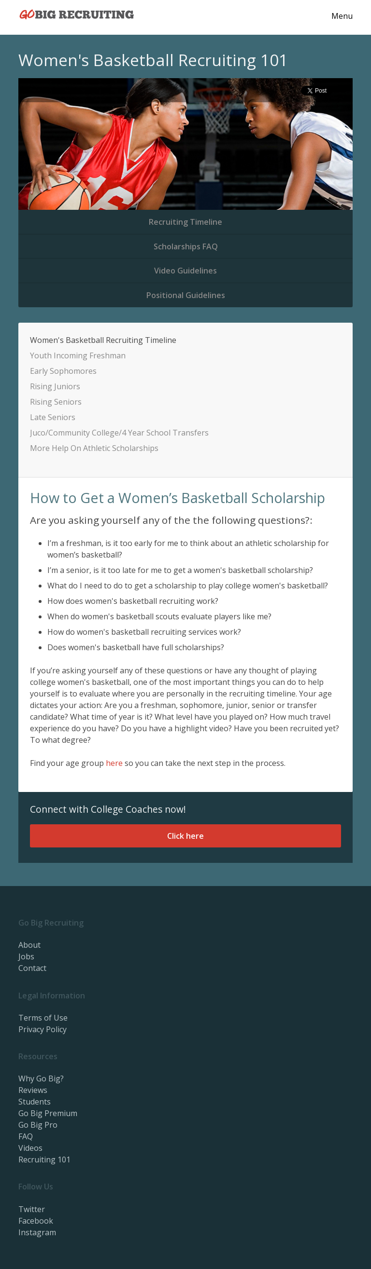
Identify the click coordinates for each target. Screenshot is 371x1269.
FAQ (25, 1136)
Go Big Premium (47, 1113)
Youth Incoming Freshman (78, 355)
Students (34, 1101)
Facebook (35, 1220)
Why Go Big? (41, 1078)
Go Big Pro (37, 1124)
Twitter (31, 1209)
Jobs (26, 956)
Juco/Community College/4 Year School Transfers (119, 432)
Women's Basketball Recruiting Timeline (103, 340)
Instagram (37, 1232)
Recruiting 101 (44, 1159)
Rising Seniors (56, 401)
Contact (32, 968)
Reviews (32, 1090)
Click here (185, 836)
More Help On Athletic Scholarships (94, 448)
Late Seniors (52, 417)
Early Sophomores (63, 371)
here (114, 763)
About (29, 945)
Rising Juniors (55, 386)
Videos (30, 1148)
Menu (342, 16)
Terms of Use (43, 1017)
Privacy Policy (42, 1029)
